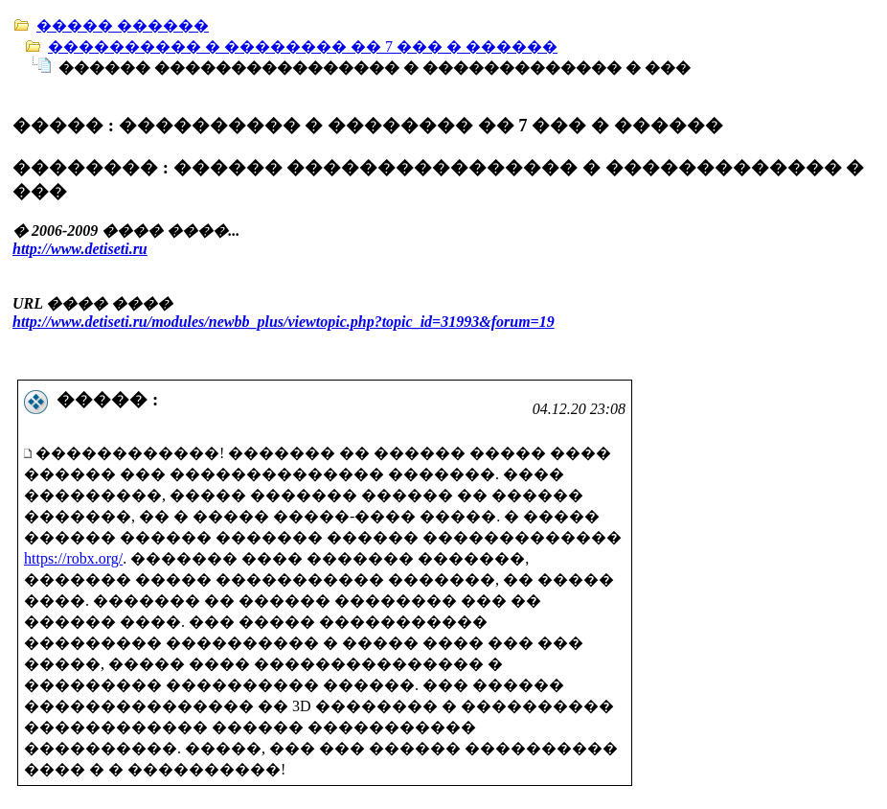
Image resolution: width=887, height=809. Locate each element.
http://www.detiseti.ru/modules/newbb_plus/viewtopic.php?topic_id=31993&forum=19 (283, 321)
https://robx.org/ (73, 558)
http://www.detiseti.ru (80, 249)
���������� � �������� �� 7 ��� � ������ (302, 46)
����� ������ (122, 25)
